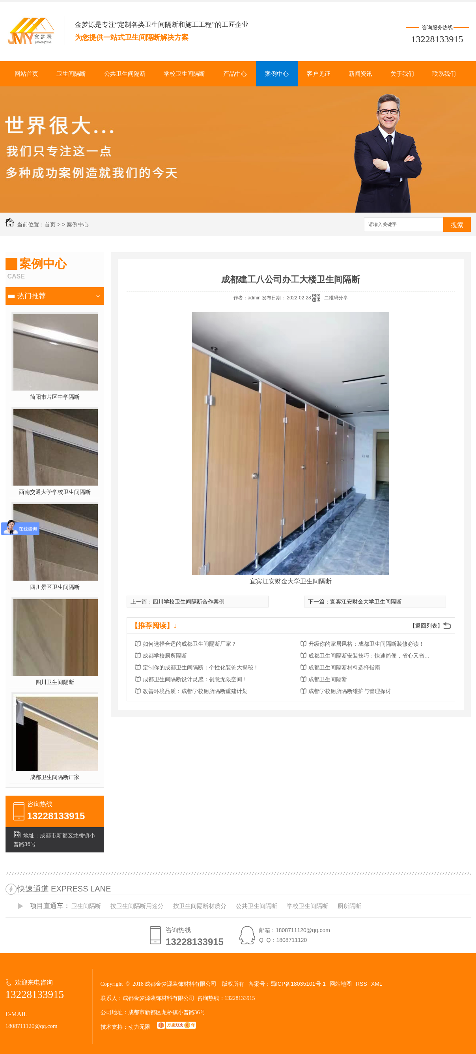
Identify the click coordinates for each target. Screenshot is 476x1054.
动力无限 (139, 1027)
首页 (50, 224)
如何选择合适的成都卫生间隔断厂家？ (190, 644)
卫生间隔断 (71, 74)
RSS (361, 984)
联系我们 (444, 74)
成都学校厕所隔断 (165, 655)
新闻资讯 (360, 74)
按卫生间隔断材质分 (199, 906)
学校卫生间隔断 (184, 74)
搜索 (457, 225)
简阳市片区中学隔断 (55, 397)
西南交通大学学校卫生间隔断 (55, 492)
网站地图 (341, 984)
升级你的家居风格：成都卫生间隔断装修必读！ (366, 644)
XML (377, 984)
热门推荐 (31, 296)
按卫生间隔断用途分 (137, 906)
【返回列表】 (426, 625)
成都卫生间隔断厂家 (55, 777)
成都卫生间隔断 (327, 679)
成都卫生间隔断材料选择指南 (344, 667)
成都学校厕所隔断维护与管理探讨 (349, 691)
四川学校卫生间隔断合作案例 (188, 601)
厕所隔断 (349, 906)
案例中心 (277, 74)
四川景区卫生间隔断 (55, 587)
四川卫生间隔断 (54, 682)
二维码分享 (336, 298)
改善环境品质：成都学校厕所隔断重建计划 (195, 691)
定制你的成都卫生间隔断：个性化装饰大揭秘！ (201, 667)
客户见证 (318, 74)
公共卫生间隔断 (125, 74)
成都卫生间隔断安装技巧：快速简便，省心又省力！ (371, 655)
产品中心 (235, 74)
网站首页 (26, 74)
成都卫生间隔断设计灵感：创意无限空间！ (195, 679)
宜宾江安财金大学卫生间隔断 (366, 601)
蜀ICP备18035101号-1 (298, 984)
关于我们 (402, 74)
